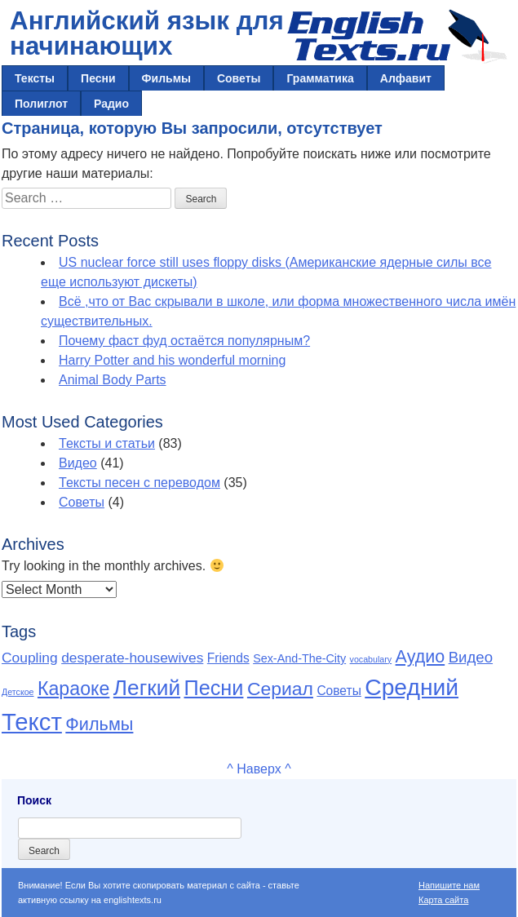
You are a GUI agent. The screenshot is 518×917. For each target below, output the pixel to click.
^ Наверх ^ (258, 769)
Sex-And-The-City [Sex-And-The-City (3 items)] (299, 658)
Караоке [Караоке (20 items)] (73, 688)
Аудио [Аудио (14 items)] (420, 657)
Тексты (35, 78)
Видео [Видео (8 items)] (471, 657)
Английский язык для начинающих (147, 33)
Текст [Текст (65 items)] (32, 721)
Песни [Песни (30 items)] (214, 687)
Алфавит (406, 78)
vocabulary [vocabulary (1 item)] (371, 659)
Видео (78, 463)
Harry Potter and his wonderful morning (172, 360)
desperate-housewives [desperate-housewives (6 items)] (132, 657)
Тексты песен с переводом (139, 483)
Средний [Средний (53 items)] (411, 687)
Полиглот (41, 103)
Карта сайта (443, 900)
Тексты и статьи (107, 443)
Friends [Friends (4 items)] (228, 658)
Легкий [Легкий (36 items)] (146, 688)
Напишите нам (449, 885)
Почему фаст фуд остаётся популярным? (184, 341)
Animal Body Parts (112, 380)
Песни (98, 78)
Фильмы (166, 78)
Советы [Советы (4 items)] (339, 691)
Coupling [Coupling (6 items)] (30, 657)
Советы (239, 78)
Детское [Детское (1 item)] (18, 692)
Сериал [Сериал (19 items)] (280, 688)
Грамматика (319, 78)
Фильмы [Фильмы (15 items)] (99, 724)
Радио (111, 103)
